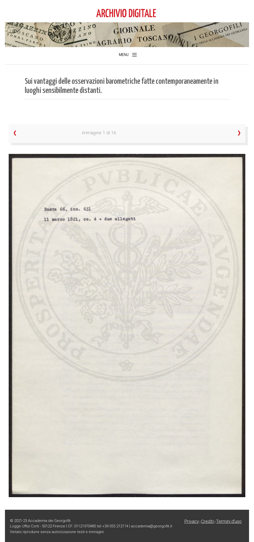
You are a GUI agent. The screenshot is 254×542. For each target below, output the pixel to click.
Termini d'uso (229, 521)
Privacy (191, 521)
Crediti (207, 521)
